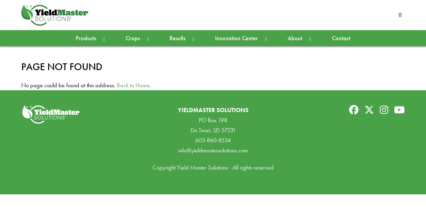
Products (86, 38)
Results (177, 38)
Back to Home (133, 85)
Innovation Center (236, 38)
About (295, 38)
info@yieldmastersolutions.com (213, 150)
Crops (133, 38)
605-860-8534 (213, 140)
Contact (341, 38)
